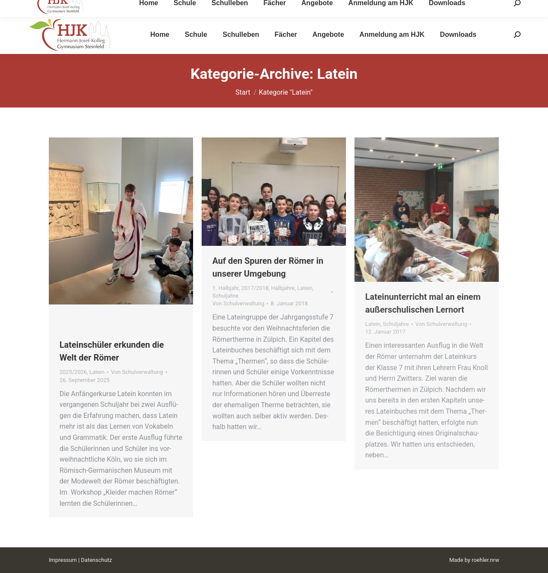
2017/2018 (255, 288)
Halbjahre (283, 288)
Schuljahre (225, 295)
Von (137, 372)
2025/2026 (73, 372)
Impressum (63, 560)
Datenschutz (96, 560)
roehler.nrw (485, 560)
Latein (97, 372)
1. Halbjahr (225, 288)
